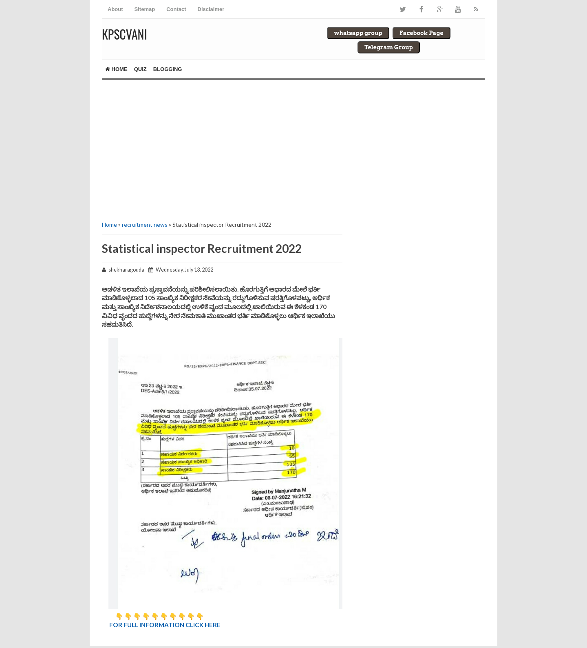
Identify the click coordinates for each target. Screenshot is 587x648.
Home (116, 69)
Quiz (140, 69)
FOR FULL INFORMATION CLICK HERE (165, 624)
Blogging (167, 69)
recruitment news (145, 224)
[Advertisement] (222, 149)
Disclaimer (211, 9)
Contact (176, 9)
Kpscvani (124, 34)
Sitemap (145, 9)
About (115, 9)
